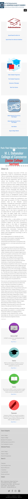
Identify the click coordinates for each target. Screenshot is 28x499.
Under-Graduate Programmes (14, 74)
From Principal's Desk (6, 465)
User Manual (14, 117)
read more (3, 319)
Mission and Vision (5, 474)
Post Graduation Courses (7, 444)
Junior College (4, 435)
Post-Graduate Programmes (14, 79)
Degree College (4, 437)
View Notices (14, 126)
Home (8, 495)
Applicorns (20, 497)
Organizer (3, 463)
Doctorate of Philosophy (14, 83)
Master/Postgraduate (6, 455)
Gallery (19, 495)
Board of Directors (5, 467)
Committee (3, 469)
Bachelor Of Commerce (6, 439)
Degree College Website (14, 130)
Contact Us (14, 495)
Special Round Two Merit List (14, 35)
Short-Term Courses (14, 87)
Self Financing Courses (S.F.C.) (8, 442)
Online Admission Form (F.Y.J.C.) (14, 121)
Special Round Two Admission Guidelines (14, 39)
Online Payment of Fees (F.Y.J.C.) (14, 115)
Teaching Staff (4, 472)
